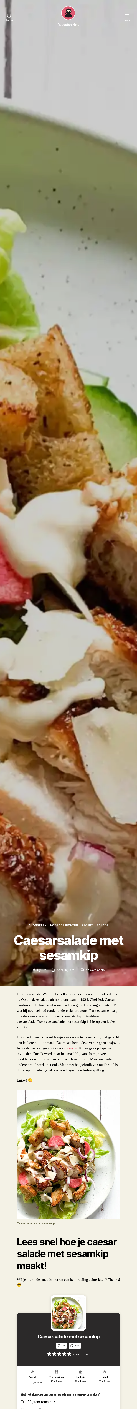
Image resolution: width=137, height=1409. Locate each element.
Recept (87, 925)
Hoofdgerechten (64, 925)
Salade (102, 925)
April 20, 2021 (66, 970)
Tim (43, 970)
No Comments (95, 970)
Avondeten (38, 925)
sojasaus (70, 1048)
